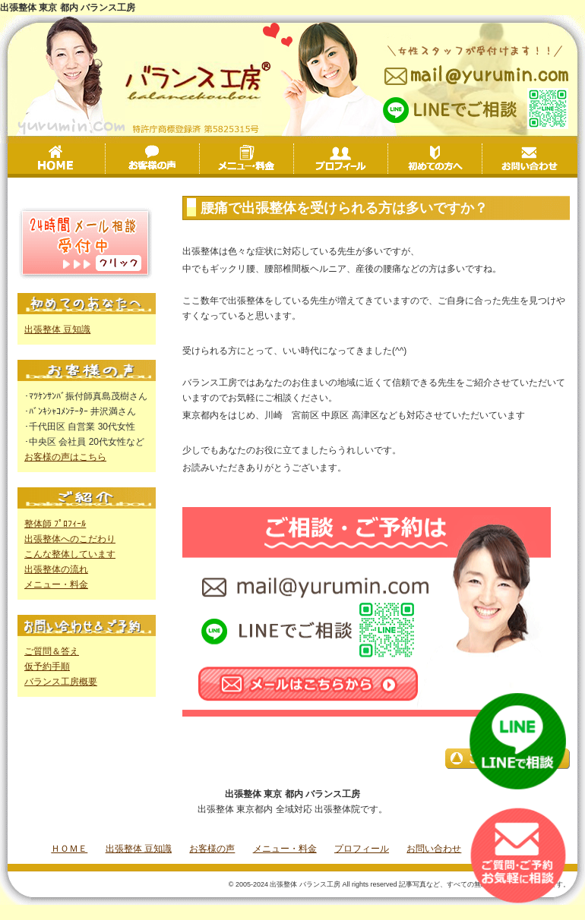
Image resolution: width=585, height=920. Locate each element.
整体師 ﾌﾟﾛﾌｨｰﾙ (55, 523)
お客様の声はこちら (65, 457)
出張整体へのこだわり (69, 539)
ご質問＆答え (51, 651)
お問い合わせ (529, 158)
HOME (58, 158)
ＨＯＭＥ (69, 848)
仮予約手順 (47, 666)
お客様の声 (199, 160)
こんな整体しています (69, 554)
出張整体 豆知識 (57, 329)
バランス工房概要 (60, 681)
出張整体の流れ (56, 569)
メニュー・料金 (293, 160)
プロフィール (387, 160)
